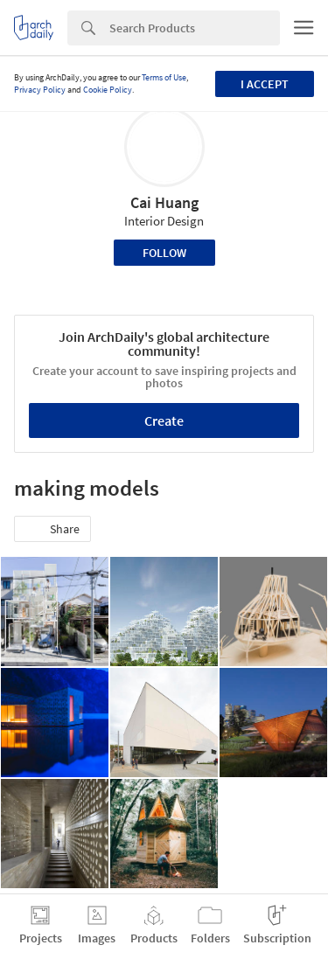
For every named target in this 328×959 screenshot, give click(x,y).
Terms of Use (164, 77)
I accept (265, 84)
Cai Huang (164, 202)
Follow (164, 253)
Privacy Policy (40, 89)
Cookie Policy (107, 89)
